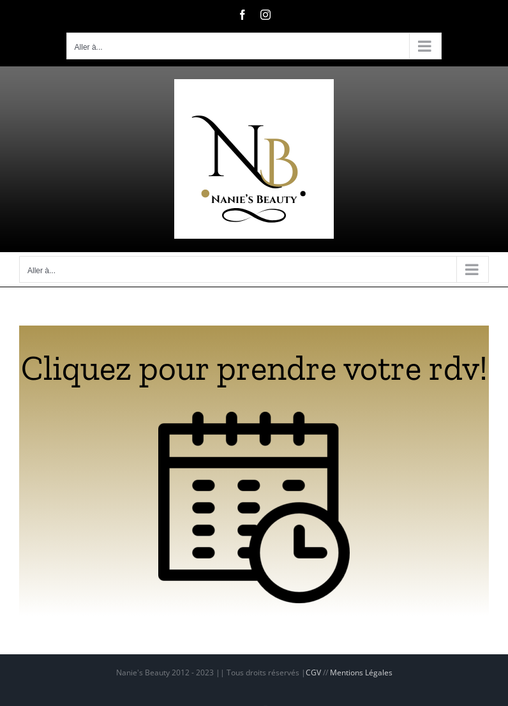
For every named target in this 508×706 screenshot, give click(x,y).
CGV (313, 672)
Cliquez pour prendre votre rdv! (254, 368)
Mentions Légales (361, 672)
